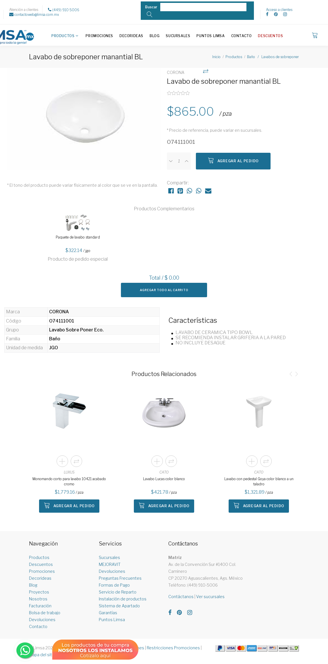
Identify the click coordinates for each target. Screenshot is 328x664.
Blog (154, 36)
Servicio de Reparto (117, 591)
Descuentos (270, 36)
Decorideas (131, 36)
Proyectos (39, 591)
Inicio (216, 57)
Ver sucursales (210, 596)
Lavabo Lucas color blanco (164, 479)
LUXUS (69, 472)
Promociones (99, 36)
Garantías (108, 612)
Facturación (40, 605)
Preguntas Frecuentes (120, 578)
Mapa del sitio (42, 654)
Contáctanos (181, 596)
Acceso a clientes (279, 9)
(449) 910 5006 (63, 9)
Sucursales (178, 36)
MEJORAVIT (110, 564)
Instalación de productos (122, 598)
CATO (164, 472)
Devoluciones (42, 619)
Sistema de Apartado (119, 605)
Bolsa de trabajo (44, 612)
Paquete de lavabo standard (78, 237)
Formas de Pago (114, 585)
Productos (62, 36)
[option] (84, 122)
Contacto (241, 36)
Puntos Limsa (210, 36)
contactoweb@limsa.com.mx (34, 14)
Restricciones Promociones (173, 647)
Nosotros (38, 598)
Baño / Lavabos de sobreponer (273, 57)
